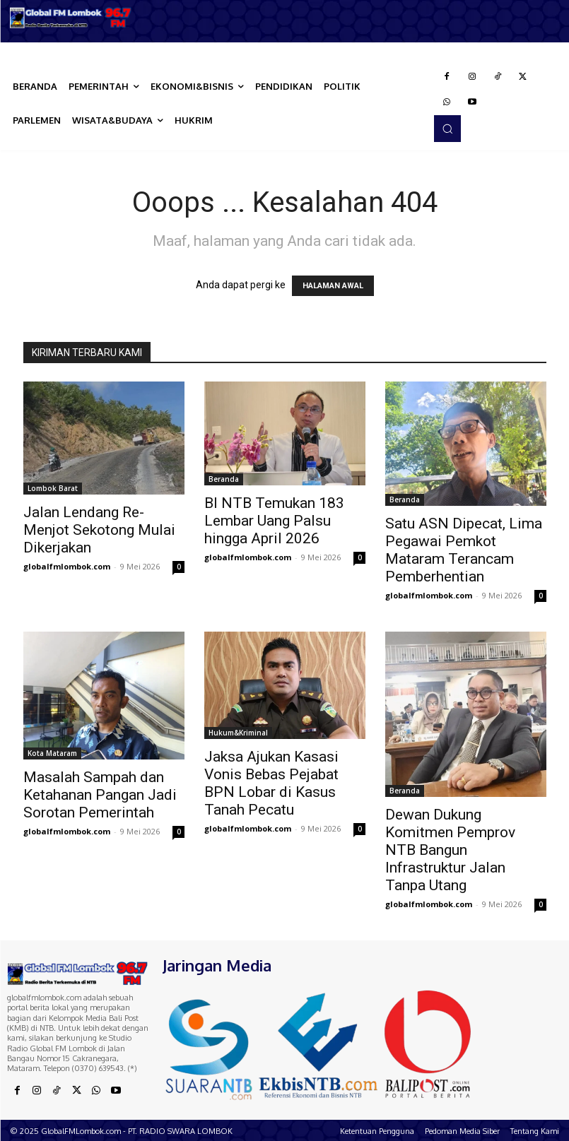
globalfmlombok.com (66, 566)
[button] (447, 128)
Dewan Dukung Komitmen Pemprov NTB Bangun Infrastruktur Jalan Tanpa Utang (450, 850)
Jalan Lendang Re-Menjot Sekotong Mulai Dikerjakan (99, 530)
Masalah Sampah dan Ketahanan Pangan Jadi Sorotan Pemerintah (100, 795)
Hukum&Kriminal (238, 733)
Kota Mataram (52, 753)
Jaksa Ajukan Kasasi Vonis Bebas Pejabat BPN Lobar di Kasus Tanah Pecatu (271, 783)
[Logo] (71, 17)
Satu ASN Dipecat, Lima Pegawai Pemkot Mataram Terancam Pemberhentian (463, 550)
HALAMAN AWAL (333, 285)
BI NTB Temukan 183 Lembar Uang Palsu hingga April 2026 (274, 521)
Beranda (224, 479)
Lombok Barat (53, 488)
